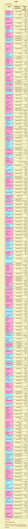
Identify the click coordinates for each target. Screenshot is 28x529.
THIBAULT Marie (9, 299)
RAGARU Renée (9, 463)
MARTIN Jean (8, 87)
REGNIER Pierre (9, 435)
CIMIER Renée (8, 228)
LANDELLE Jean (9, 248)
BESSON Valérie (9, 23)
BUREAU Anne (8, 351)
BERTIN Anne (8, 43)
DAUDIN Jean (8, 14)
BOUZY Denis (8, 113)
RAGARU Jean (8, 333)
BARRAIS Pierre (9, 204)
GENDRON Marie (9, 289)
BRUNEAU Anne (9, 363)
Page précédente (8, 3)
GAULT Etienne (8, 82)
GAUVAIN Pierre (9, 488)
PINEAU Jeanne (9, 108)
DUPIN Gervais (8, 287)
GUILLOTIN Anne (9, 391)
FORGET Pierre (8, 459)
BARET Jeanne (8, 201)
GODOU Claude (8, 91)
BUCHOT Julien (8, 380)
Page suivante (7, 519)
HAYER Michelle (9, 185)
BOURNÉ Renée (9, 89)
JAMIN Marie (8, 417)
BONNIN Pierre (8, 199)
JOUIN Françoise (9, 505)
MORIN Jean (8, 393)
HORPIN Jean (8, 40)
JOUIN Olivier (8, 342)
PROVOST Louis (9, 361)
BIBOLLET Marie (9, 508)
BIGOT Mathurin (9, 439)
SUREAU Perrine (9, 301)
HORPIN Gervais (9, 263)
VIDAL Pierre (8, 461)
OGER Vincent (8, 258)
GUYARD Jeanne (9, 129)
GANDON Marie (8, 400)
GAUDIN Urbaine (9, 273)
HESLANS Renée (9, 98)
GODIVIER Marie (9, 84)
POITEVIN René (9, 454)
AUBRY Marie (8, 495)
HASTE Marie (8, 80)
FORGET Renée (9, 173)
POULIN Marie (8, 36)
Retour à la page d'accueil (10, 522)
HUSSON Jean (8, 189)
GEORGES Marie (9, 127)
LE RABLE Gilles (9, 211)
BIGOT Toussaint (9, 38)
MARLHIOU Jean (9, 311)
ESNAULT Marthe (9, 153)
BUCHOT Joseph (9, 192)
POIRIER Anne (8, 221)
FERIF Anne (8, 110)
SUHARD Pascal (9, 365)
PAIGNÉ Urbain (8, 335)
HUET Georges (8, 308)
